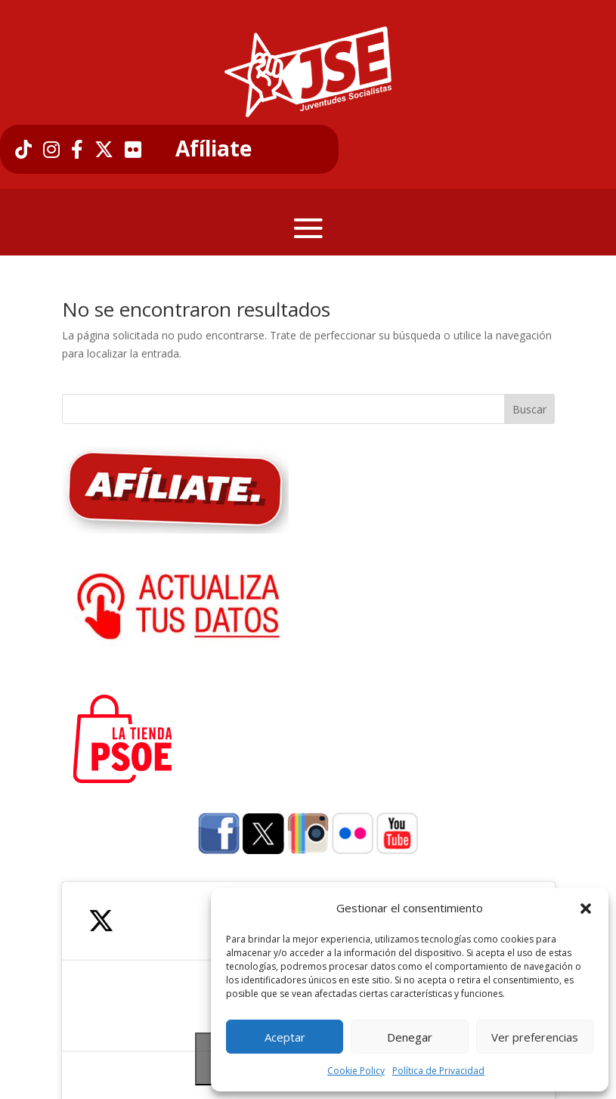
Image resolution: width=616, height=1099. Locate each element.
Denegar (409, 1037)
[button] (585, 908)
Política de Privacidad (438, 1070)
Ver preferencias (534, 1037)
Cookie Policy (356, 1070)
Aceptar (285, 1037)
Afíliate (213, 149)
